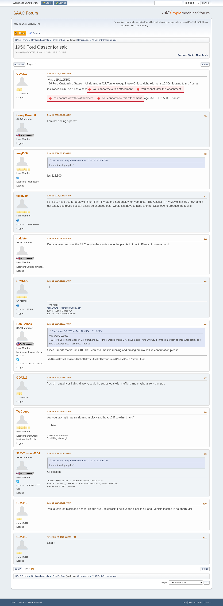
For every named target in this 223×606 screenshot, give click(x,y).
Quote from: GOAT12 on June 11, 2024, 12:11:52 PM (77, 331)
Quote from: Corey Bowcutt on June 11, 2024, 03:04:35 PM (80, 160)
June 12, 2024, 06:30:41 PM (59, 411)
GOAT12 (21, 73)
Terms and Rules (195, 602)
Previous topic (186, 55)
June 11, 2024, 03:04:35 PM (59, 115)
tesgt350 (22, 153)
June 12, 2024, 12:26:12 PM (59, 377)
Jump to (164, 582)
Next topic (202, 55)
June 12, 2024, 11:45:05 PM (59, 453)
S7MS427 (22, 280)
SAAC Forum (25, 13)
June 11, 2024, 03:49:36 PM (59, 196)
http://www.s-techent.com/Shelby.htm (64, 308)
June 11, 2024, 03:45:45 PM (59, 153)
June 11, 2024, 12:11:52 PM (59, 74)
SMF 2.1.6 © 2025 (18, 602)
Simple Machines (35, 602)
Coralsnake (82, 40)
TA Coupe (22, 411)
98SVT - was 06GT (28, 453)
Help (185, 602)
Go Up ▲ (208, 602)
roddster (22, 238)
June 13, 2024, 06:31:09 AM (59, 503)
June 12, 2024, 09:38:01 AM (59, 238)
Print (205, 64)
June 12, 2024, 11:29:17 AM (59, 281)
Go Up (17, 569)
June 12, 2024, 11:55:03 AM (59, 324)
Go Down (19, 64)
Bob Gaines (24, 324)
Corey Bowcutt (26, 115)
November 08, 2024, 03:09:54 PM (61, 537)
